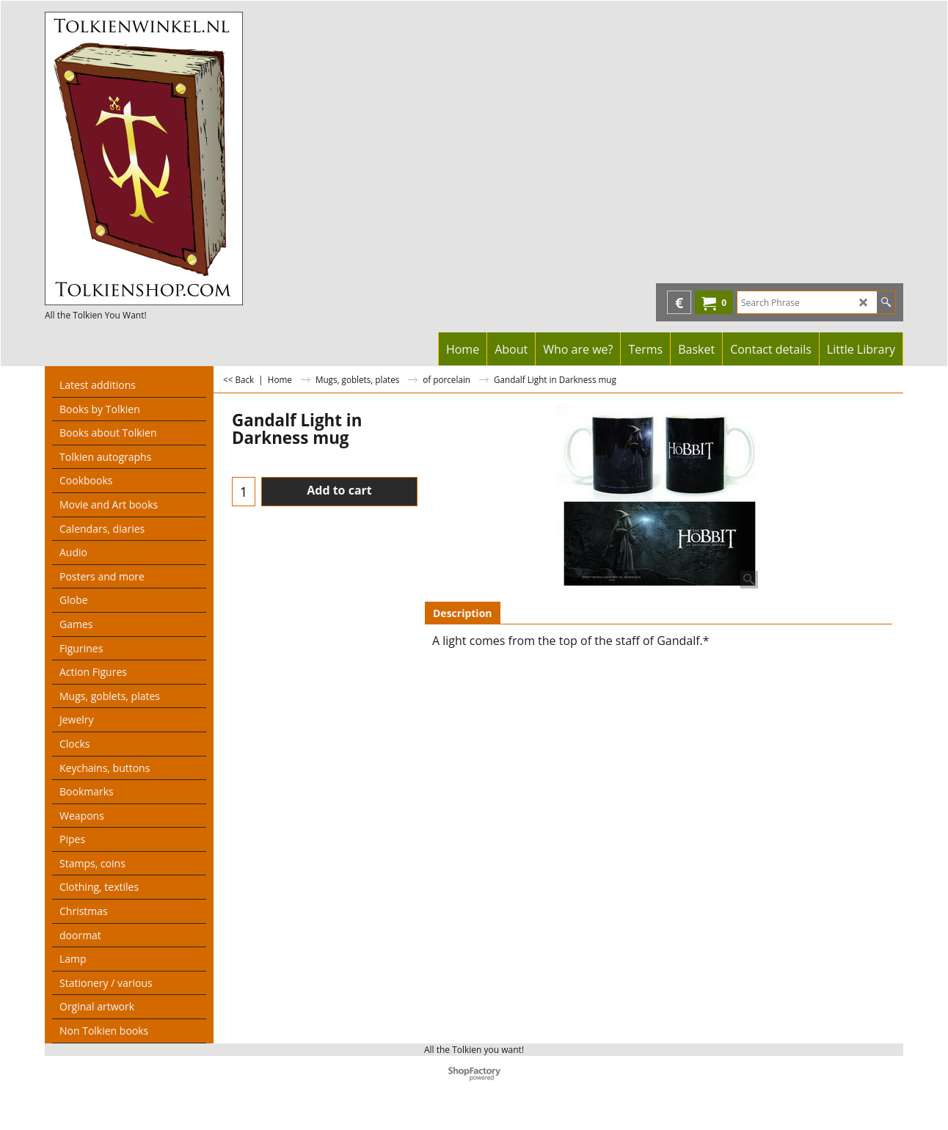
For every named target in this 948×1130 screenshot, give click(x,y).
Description (462, 613)
